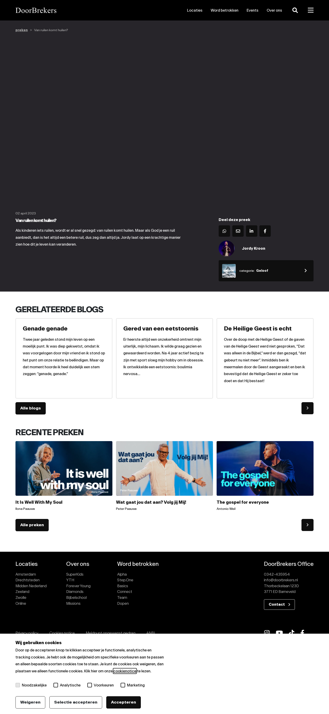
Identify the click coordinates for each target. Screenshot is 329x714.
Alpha (122, 574)
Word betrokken (224, 10)
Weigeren (30, 702)
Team (122, 597)
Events (252, 10)
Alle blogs (30, 408)
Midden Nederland (31, 585)
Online (20, 603)
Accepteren (123, 702)
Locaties (194, 10)
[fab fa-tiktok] (291, 633)
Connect (124, 591)
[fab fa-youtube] (279, 633)
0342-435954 (277, 574)
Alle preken (32, 525)
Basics (122, 585)
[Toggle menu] (310, 10)
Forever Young (78, 585)
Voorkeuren (100, 685)
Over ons (274, 10)
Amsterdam (25, 574)
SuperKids (75, 574)
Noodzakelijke (31, 685)
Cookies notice (62, 632)
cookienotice (124, 670)
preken (21, 30)
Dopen (123, 603)
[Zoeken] (295, 10)
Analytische (67, 685)
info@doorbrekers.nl (281, 579)
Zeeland (22, 591)
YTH (70, 579)
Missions (73, 603)
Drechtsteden (27, 579)
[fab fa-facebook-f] (302, 633)
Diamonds (75, 591)
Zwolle (20, 597)
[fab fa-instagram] (267, 633)
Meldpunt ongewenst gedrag (110, 632)
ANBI (150, 632)
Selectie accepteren (75, 702)
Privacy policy (26, 632)
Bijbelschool (76, 597)
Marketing (133, 685)
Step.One (125, 579)
